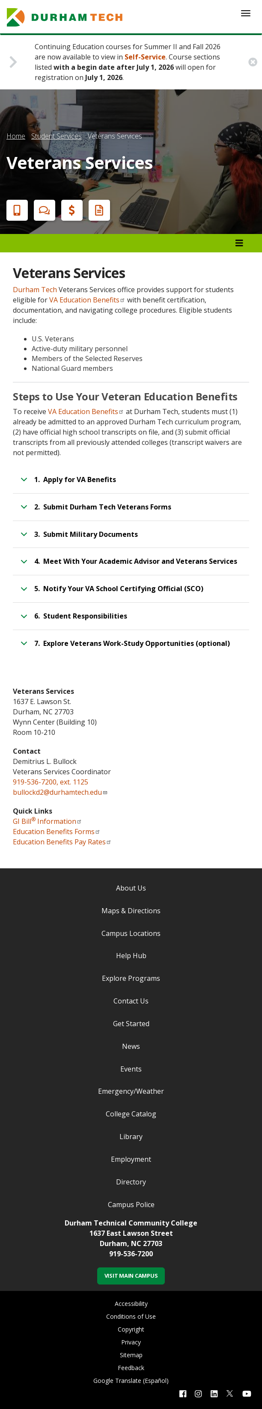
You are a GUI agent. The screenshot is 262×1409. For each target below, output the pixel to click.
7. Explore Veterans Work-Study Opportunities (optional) (124, 647)
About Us (131, 888)
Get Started (131, 1023)
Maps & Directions (131, 910)
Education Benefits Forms (57, 831)
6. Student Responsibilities (72, 619)
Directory (131, 1182)
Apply (15, 210)
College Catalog (131, 1114)
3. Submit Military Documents (78, 538)
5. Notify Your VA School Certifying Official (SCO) (110, 592)
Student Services (56, 136)
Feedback (131, 1368)
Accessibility (131, 1303)
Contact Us (131, 1001)
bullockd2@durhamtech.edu (60, 792)
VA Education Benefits (87, 300)
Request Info (98, 210)
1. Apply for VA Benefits (67, 483)
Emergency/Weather (131, 1091)
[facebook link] (183, 1393)
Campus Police (131, 1204)
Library (131, 1136)
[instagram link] (198, 1393)
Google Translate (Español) (131, 1380)
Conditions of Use (131, 1316)
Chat (43, 210)
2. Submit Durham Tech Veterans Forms (94, 510)
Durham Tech (35, 289)
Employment (131, 1159)
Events (131, 1069)
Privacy (131, 1342)
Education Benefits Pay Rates (62, 842)
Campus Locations (131, 933)
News (131, 1046)
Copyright (131, 1329)
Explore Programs (131, 978)
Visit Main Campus (131, 1275)
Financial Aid (70, 210)
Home (15, 136)
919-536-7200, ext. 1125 (50, 782)
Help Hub (131, 955)
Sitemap (131, 1355)
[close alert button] (252, 62)
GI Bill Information (47, 821)
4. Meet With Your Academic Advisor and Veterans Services (127, 565)
